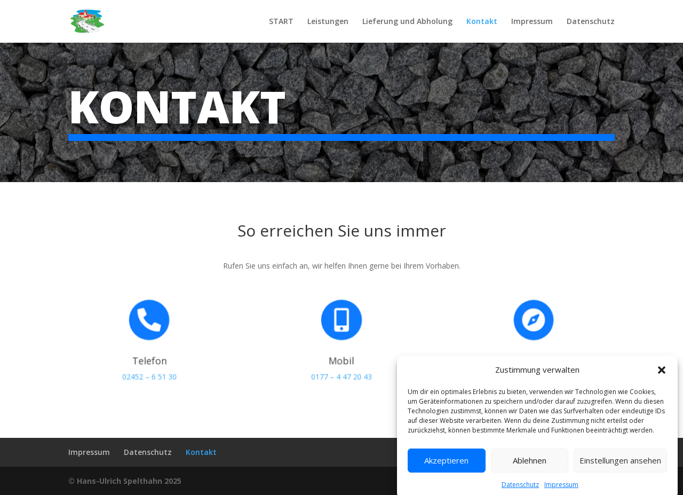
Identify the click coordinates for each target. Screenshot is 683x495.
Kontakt (481, 22)
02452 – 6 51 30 (149, 373)
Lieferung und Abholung (407, 22)
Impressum (532, 22)
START (281, 22)
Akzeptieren (446, 473)
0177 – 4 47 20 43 (341, 373)
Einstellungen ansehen (620, 473)
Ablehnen (529, 473)
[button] (661, 382)
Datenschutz (591, 22)
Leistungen (327, 22)
